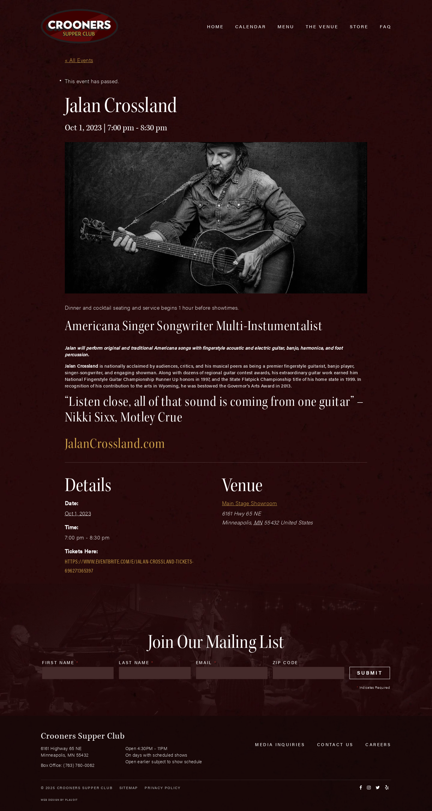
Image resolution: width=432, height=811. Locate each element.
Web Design (50, 799)
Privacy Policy (162, 787)
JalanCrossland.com (115, 443)
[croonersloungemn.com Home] (79, 26)
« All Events (79, 60)
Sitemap (128, 787)
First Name (60, 662)
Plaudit (71, 799)
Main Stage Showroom (249, 503)
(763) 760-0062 (78, 765)
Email (206, 662)
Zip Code (285, 662)
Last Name (136, 662)
